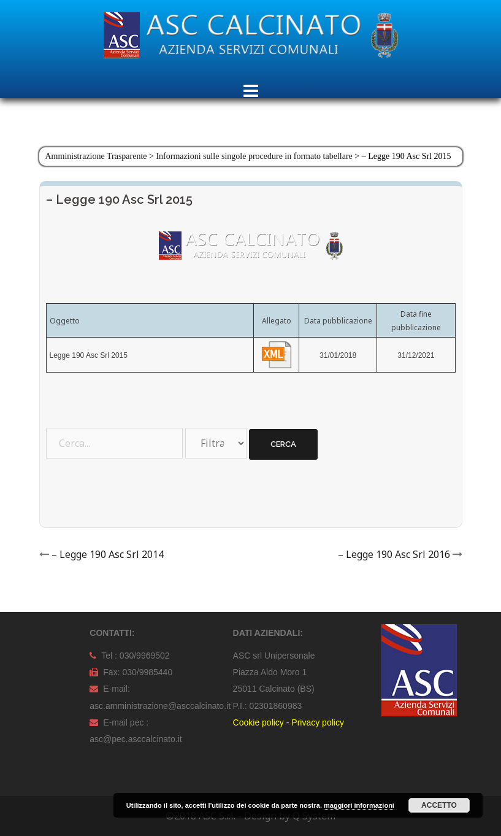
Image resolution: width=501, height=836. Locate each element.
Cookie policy (258, 722)
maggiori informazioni (359, 805)
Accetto (439, 805)
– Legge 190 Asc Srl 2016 (394, 554)
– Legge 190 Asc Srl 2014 (108, 554)
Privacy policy (317, 722)
